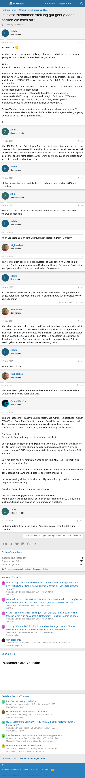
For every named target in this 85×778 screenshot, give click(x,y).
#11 (81, 413)
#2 (82, 141)
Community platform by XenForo (25, 775)
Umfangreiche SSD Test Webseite (23, 745)
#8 (82, 321)
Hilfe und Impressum (33, 769)
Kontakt (5, 769)
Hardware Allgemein (15, 707)
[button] (3, 765)
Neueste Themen (11, 577)
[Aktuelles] (75, 3)
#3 (82, 178)
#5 (82, 233)
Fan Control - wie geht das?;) (21, 701)
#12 (81, 521)
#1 (82, 42)
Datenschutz (16, 769)
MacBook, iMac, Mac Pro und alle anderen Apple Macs (30, 741)
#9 (82, 361)
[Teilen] (78, 42)
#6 (82, 257)
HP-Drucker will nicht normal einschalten (26, 711)
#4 (82, 205)
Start (47, 769)
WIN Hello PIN (13, 639)
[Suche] (81, 3)
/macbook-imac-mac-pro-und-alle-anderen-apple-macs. (34, 735)
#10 (81, 385)
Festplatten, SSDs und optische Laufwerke (25, 751)
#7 (82, 287)
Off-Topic (10, 594)
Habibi (7, 25)
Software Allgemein (14, 635)
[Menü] (4, 3)
